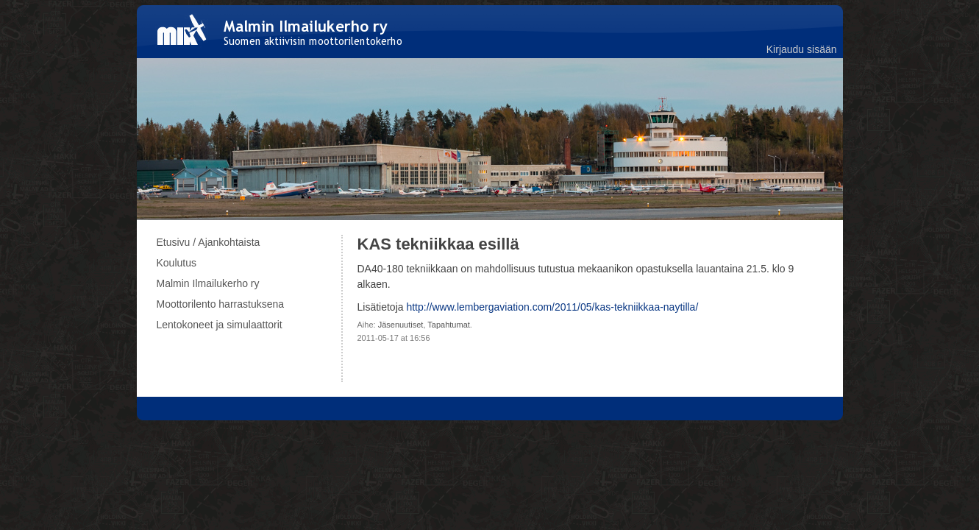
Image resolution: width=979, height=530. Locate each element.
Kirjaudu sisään (801, 49)
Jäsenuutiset (401, 324)
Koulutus (176, 263)
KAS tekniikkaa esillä (438, 244)
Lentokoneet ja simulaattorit (219, 325)
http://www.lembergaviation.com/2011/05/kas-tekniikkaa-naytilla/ (552, 307)
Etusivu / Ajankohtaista (208, 242)
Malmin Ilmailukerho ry (208, 283)
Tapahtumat (448, 324)
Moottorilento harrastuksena (221, 304)
